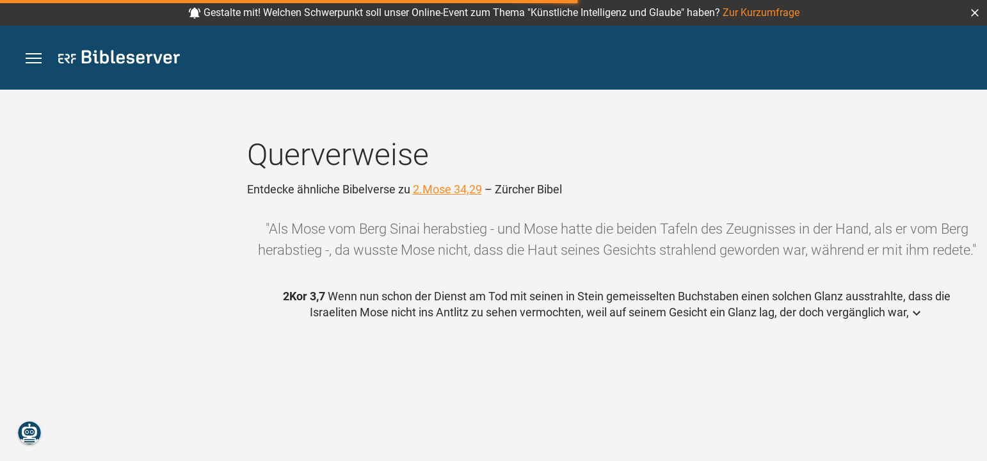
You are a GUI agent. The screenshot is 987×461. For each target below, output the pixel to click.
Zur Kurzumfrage (761, 12)
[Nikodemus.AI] (29, 432)
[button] (974, 12)
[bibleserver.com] (119, 59)
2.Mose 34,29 (447, 189)
